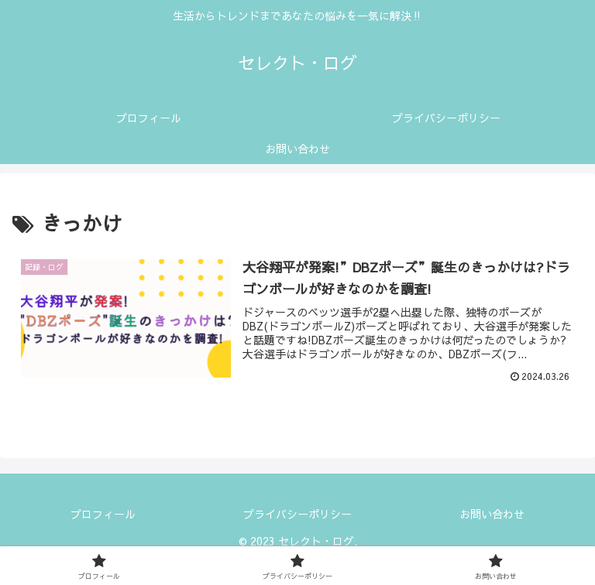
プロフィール (103, 514)
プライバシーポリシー (297, 514)
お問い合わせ (491, 514)
